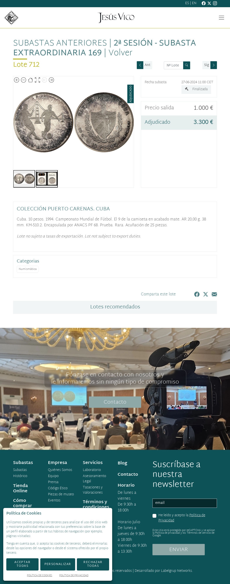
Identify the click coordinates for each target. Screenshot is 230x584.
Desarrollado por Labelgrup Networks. (164, 571)
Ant (148, 65)
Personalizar (57, 564)
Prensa (53, 482)
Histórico (20, 476)
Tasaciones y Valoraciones (93, 490)
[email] (184, 503)
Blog (122, 463)
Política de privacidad (167, 533)
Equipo (53, 476)
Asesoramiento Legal (94, 479)
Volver (120, 53)
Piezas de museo (61, 495)
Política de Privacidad (73, 576)
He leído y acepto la (181, 518)
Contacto (115, 402)
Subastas (20, 470)
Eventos (54, 501)
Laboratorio (92, 470)
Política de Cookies (39, 576)
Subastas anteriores (60, 43)
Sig (206, 65)
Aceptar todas (22, 564)
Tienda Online (20, 488)
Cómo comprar (22, 503)
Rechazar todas (92, 564)
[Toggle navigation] (221, 18)
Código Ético (58, 489)
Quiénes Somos (60, 470)
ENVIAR (178, 550)
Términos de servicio (199, 533)
